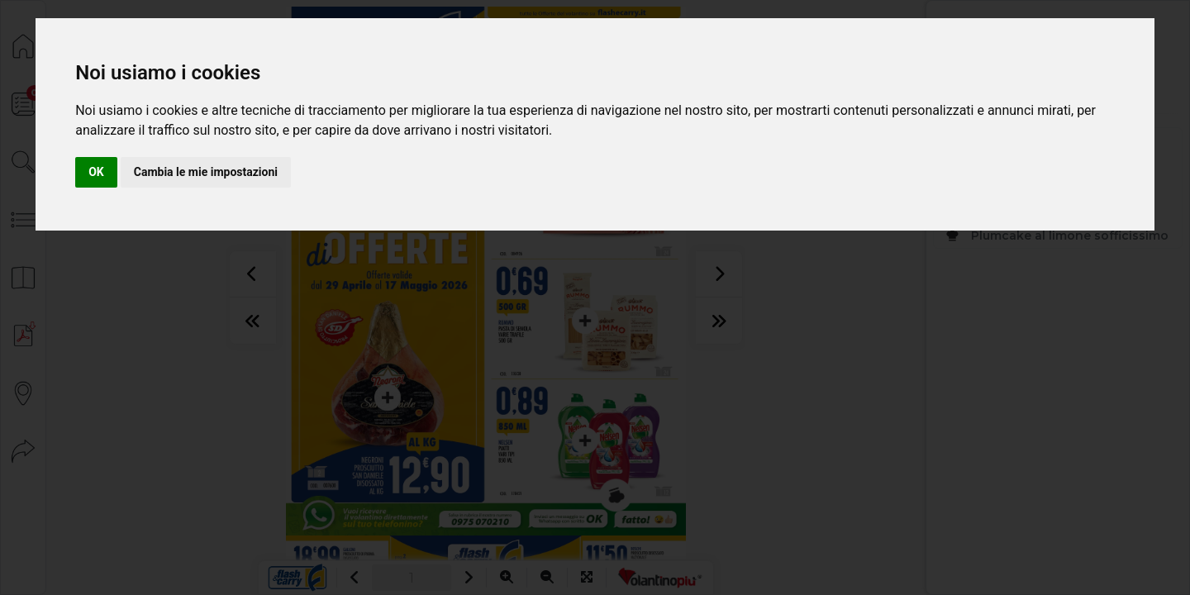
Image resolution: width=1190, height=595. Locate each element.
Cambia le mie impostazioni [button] (206, 171)
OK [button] (96, 171)
